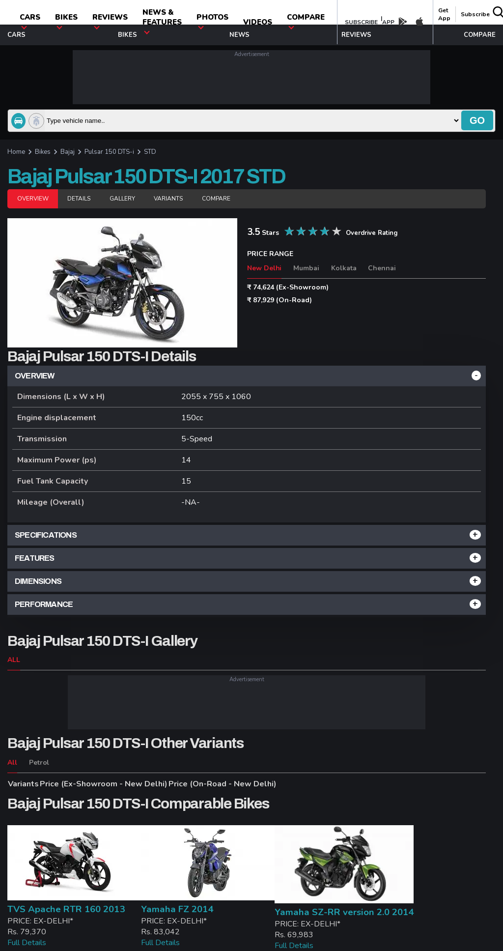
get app (444, 14)
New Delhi (264, 268)
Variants (168, 198)
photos (212, 20)
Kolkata (344, 268)
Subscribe (475, 14)
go (477, 120)
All (12, 762)
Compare (216, 198)
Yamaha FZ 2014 (177, 909)
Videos (257, 22)
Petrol (39, 762)
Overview (32, 198)
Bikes (66, 20)
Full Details (26, 942)
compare (306, 20)
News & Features (162, 20)
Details (78, 198)
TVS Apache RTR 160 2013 (66, 909)
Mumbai (306, 268)
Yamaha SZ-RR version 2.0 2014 (344, 912)
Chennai (382, 268)
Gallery (122, 198)
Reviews (110, 20)
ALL (13, 659)
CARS (30, 20)
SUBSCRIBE (361, 22)
